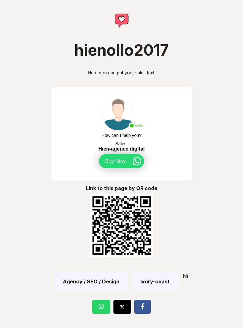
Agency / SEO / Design (91, 281)
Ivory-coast (155, 281)
